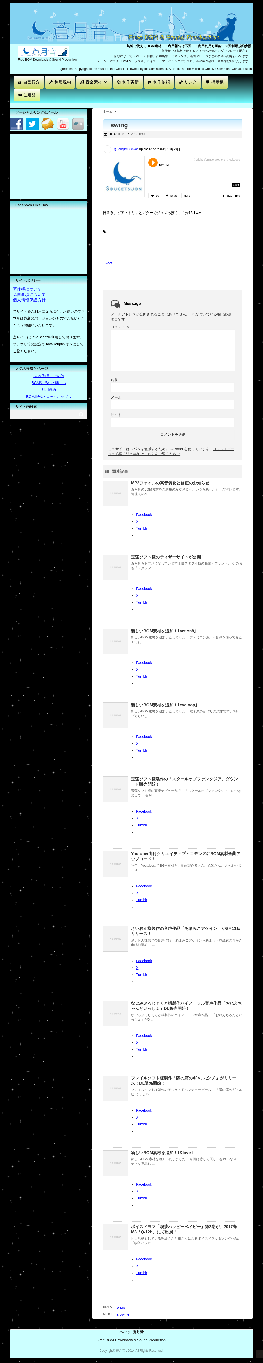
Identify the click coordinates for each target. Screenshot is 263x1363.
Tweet (107, 263)
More (187, 195)
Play (153, 162)
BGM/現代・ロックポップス (48, 397)
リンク (190, 82)
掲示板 (217, 82)
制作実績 (130, 82)
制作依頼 (161, 82)
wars (121, 1307)
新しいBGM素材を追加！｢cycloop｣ (164, 705)
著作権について (27, 289)
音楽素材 (97, 82)
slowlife (123, 1314)
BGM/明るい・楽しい (49, 383)
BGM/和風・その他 (48, 376)
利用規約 (62, 82)
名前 (114, 380)
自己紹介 (31, 82)
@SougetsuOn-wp (125, 149)
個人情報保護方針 (29, 300)
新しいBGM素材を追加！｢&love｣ (162, 1153)
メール (116, 397)
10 (157, 195)
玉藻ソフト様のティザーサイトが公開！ (168, 557)
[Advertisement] (103, 105)
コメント (120, 327)
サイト (116, 415)
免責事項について (29, 294)
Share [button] (173, 195)
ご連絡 (29, 95)
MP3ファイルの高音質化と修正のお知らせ (170, 483)
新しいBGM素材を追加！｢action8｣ (163, 631)
